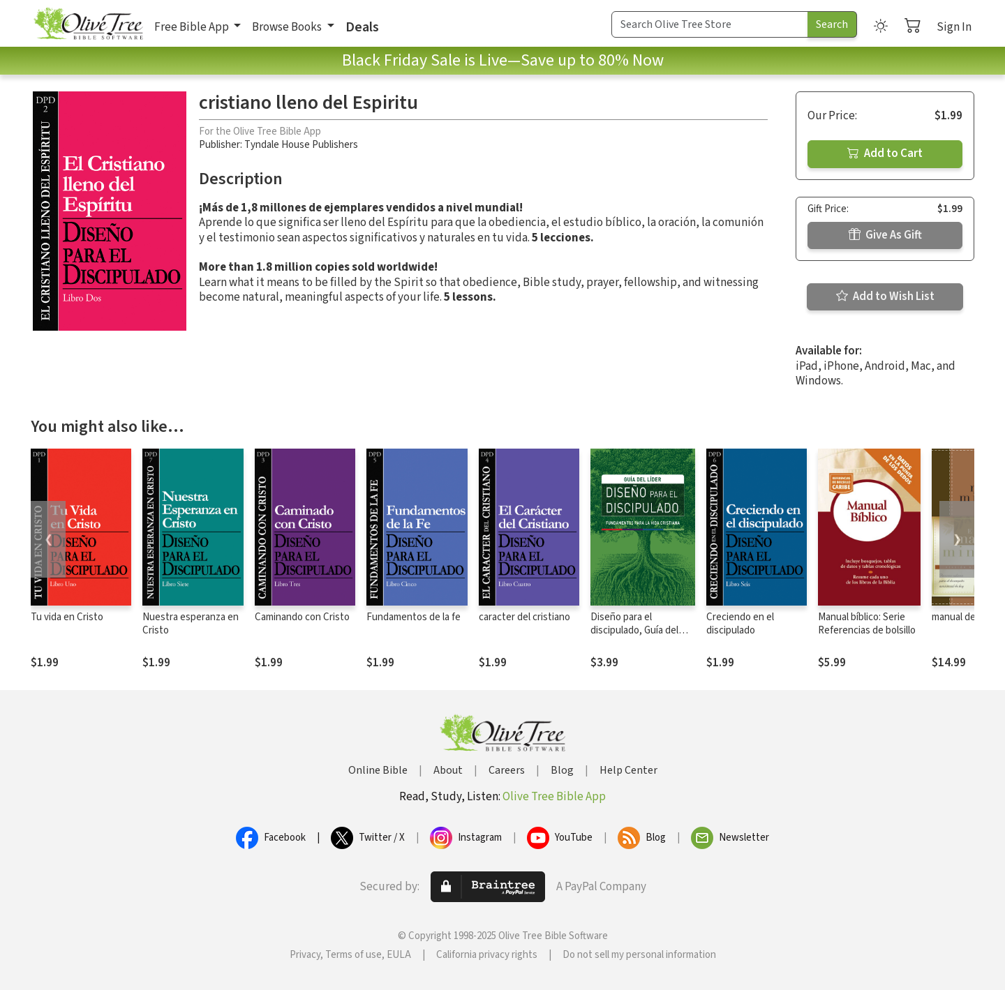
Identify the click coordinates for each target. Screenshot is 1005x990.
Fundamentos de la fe (413, 617)
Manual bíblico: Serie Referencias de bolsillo (867, 624)
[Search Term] (709, 24)
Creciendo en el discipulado (740, 624)
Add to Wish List (885, 296)
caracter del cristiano (524, 617)
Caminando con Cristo (302, 617)
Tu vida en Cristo (67, 617)
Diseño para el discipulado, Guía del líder (634, 630)
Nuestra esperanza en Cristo (190, 624)
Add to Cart (885, 153)
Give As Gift (885, 235)
